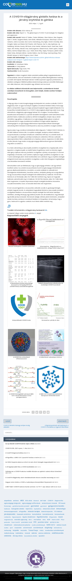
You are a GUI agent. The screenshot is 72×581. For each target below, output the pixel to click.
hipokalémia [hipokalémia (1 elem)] (37, 509)
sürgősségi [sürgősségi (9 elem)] (48, 528)
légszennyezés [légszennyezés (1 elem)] (16, 517)
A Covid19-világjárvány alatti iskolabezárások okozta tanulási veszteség (29, 477)
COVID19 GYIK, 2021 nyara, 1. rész (16, 448)
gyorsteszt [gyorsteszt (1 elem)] (43, 506)
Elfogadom (28, 578)
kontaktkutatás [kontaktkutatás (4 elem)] (48, 514)
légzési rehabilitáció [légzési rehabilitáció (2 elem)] (28, 517)
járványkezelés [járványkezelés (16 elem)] (9, 514)
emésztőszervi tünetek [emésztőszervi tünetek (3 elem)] (49, 503)
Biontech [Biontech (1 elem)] (36, 500)
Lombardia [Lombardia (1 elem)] (7, 517)
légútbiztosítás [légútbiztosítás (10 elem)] (42, 517)
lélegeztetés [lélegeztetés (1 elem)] (53, 517)
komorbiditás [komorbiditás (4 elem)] (36, 514)
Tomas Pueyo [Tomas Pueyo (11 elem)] (33, 530)
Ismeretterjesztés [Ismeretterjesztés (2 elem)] (47, 511)
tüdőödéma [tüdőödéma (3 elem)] (19, 533)
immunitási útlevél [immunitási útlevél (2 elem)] (49, 509)
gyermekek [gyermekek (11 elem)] (35, 506)
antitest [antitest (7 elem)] (16, 500)
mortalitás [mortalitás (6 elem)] (37, 519)
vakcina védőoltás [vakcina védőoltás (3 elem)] (44, 533)
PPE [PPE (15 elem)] (34, 522)
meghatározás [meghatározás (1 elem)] (8, 519)
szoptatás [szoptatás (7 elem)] (18, 528)
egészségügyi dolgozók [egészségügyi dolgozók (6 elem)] (12, 503)
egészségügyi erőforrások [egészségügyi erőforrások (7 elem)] (31, 503)
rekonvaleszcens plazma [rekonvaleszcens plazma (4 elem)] (22, 525)
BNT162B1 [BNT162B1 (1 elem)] (43, 500)
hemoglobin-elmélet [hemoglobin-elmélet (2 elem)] (17, 509)
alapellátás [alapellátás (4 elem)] (8, 500)
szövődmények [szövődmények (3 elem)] (38, 528)
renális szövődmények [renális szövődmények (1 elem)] (38, 525)
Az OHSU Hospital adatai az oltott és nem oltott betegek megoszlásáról (29, 462)
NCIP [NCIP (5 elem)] (48, 519)
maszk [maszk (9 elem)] (60, 517)
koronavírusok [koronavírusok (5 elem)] (59, 514)
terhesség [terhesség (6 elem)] (7, 530)
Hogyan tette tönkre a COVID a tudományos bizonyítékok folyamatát (28, 482)
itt (46, 210)
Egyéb (41, 23)
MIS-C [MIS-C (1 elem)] (30, 519)
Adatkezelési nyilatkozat (41, 578)
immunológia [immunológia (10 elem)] (61, 509)
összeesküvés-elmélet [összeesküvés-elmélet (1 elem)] (30, 536)
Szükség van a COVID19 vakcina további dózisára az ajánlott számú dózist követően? (33, 471)
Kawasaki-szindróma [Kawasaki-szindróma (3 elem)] (24, 514)
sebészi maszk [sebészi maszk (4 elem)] (61, 525)
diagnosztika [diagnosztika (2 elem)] (59, 500)
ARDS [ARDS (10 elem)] (22, 500)
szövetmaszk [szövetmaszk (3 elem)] (27, 528)
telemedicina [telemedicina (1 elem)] (58, 528)
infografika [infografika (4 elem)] (22, 511)
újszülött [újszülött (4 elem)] (42, 536)
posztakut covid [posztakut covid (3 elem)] (26, 522)
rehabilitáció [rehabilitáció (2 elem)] (8, 525)
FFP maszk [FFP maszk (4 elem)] (61, 503)
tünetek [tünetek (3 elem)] (27, 533)
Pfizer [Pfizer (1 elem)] (62, 519)
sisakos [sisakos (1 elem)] (6, 528)
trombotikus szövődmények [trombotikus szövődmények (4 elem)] (54, 530)
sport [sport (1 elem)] (11, 528)
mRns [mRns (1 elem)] (44, 519)
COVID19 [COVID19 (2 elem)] (50, 500)
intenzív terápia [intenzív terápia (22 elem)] (34, 511)
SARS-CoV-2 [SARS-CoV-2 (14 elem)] (50, 525)
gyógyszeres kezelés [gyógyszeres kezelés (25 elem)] (56, 506)
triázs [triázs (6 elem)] (42, 530)
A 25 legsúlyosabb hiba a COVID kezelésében (19, 467)
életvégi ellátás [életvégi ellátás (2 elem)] (18, 536)
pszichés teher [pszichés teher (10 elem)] (43, 522)
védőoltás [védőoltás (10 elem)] (7, 536)
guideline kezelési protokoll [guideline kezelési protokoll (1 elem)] (21, 506)
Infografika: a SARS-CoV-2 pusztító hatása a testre (22, 457)
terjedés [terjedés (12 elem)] (16, 530)
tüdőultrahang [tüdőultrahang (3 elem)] (9, 533)
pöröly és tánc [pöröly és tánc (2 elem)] (54, 522)
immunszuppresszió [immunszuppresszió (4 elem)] (10, 511)
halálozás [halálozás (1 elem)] (7, 509)
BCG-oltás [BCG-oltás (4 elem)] (28, 500)
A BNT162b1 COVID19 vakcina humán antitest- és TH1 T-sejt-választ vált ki (30, 487)
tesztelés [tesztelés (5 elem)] (23, 530)
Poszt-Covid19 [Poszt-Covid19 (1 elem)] (15, 522)
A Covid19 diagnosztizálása (14, 453)
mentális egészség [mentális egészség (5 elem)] (20, 519)
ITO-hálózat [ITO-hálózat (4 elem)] (58, 511)
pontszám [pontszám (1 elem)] (7, 522)
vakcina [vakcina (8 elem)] (34, 533)
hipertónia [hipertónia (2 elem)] (29, 509)
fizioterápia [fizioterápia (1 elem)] (7, 506)
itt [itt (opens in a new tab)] (35, 213)
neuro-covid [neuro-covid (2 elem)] (55, 519)
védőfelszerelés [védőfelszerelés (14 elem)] (57, 533)
